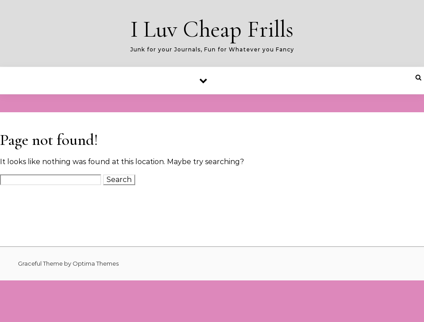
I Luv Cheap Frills (212, 29)
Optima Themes (96, 263)
